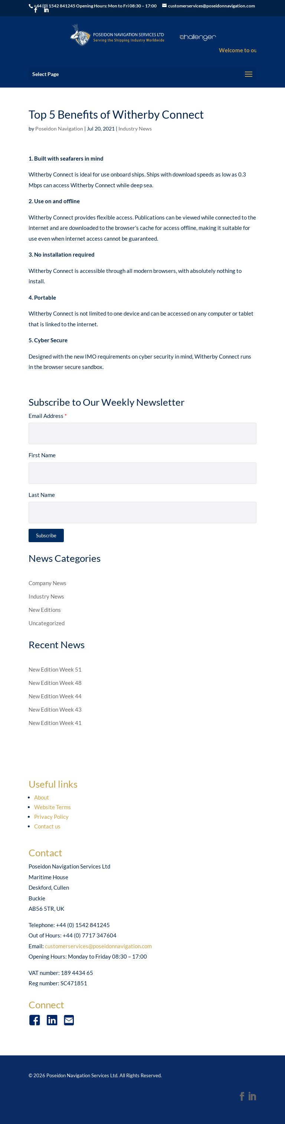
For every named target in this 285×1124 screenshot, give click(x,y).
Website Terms (52, 807)
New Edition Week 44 (55, 696)
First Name (42, 455)
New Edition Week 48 (55, 682)
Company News (47, 583)
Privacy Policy (51, 816)
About (41, 797)
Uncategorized (47, 623)
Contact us (47, 826)
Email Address (48, 415)
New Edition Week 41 (55, 722)
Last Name (42, 494)
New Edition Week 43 (55, 709)
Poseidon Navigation (59, 128)
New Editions (45, 609)
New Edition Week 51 (55, 669)
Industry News (135, 128)
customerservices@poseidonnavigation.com (98, 946)
